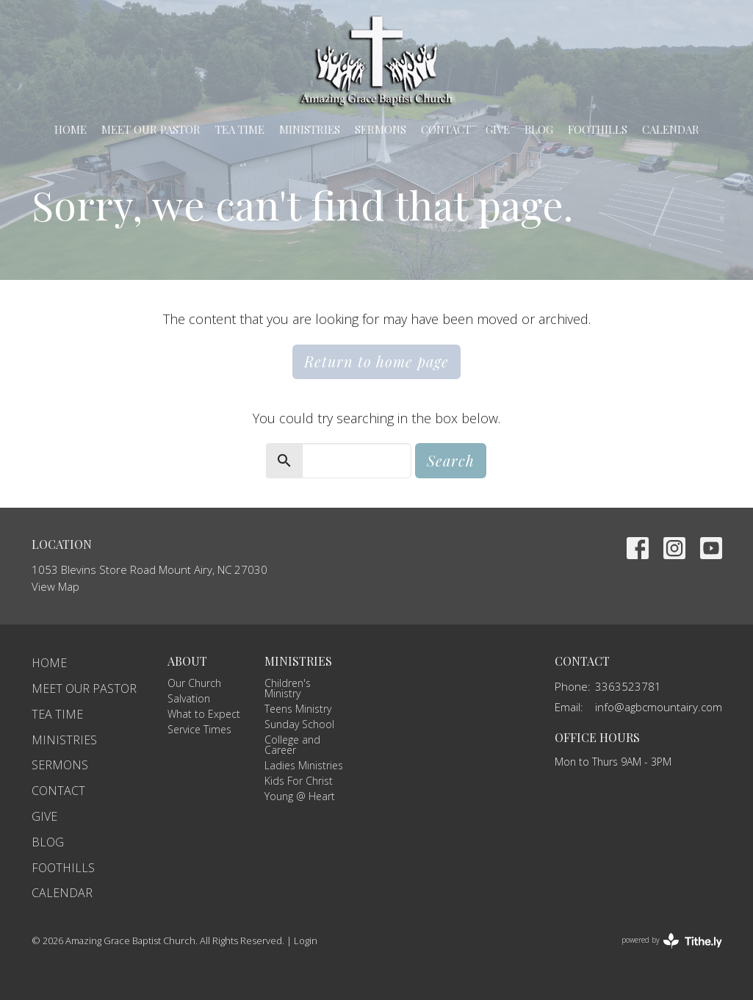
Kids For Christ (298, 781)
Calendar (670, 129)
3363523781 (628, 686)
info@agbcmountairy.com (658, 706)
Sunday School (299, 724)
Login (305, 940)
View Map (55, 586)
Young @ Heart (299, 796)
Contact (446, 129)
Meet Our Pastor (151, 129)
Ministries (309, 129)
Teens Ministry (297, 709)
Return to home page (376, 361)
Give (498, 129)
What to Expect (203, 714)
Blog (539, 129)
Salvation (188, 698)
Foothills (597, 129)
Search (451, 460)
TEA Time (239, 129)
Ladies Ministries (303, 765)
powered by (672, 941)
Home (70, 129)
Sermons (380, 129)
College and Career (292, 745)
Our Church (194, 683)
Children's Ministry (287, 688)
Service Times (199, 729)
